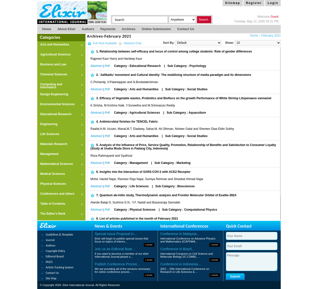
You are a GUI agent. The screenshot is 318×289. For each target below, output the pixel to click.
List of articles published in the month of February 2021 (139, 218)
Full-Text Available (105, 43)
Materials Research (60, 144)
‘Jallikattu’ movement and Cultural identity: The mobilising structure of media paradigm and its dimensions (175, 75)
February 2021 (271, 35)
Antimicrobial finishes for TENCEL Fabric (128, 121)
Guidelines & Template (59, 234)
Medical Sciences (60, 174)
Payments (108, 29)
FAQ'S (49, 262)
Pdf (107, 66)
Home (46, 29)
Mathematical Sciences (60, 164)
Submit (235, 276)
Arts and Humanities (60, 45)
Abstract (96, 66)
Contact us (185, 29)
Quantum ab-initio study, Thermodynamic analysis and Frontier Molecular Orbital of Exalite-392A (168, 195)
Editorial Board (55, 256)
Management (60, 154)
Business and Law (60, 65)
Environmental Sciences (60, 104)
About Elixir (66, 29)
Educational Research (60, 114)
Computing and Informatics (60, 86)
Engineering (60, 124)
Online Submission (156, 29)
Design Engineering (60, 95)
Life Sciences (60, 134)
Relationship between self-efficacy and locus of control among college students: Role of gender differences (176, 51)
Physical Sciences (60, 184)
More (150, 245)
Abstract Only (133, 43)
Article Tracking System (60, 267)
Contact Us (52, 273)
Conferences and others (60, 194)
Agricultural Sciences (60, 55)
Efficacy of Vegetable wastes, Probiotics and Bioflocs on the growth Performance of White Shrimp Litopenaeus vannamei (185, 98)
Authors (88, 29)
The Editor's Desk (60, 214)
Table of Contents (60, 204)
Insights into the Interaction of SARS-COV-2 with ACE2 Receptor (145, 172)
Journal (50, 240)
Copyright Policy (55, 251)
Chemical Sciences (60, 75)
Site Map (51, 278)
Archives (128, 29)
